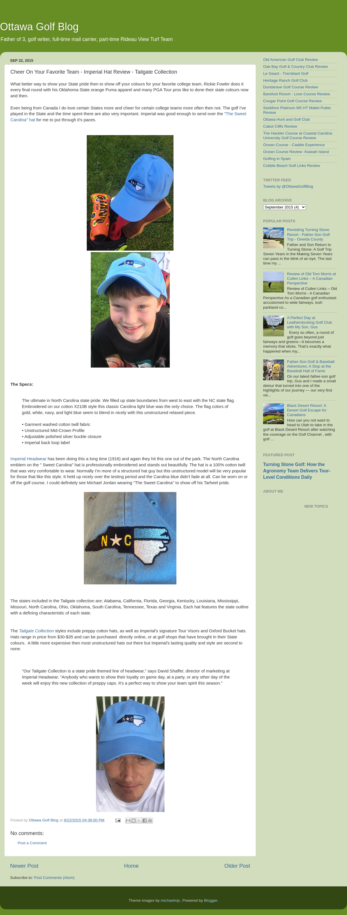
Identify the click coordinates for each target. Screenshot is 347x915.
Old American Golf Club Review (290, 59)
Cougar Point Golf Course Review (292, 101)
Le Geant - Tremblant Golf (285, 73)
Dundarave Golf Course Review (290, 87)
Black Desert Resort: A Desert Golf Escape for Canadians (306, 410)
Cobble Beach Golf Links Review (291, 165)
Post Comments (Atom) (54, 877)
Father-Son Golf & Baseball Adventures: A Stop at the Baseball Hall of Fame (310, 366)
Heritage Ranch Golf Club (285, 80)
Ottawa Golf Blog (39, 27)
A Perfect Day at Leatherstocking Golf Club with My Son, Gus (309, 322)
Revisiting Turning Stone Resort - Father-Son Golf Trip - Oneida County (308, 234)
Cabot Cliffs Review (280, 126)
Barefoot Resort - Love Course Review (296, 94)
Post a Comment (32, 843)
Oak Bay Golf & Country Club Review (295, 66)
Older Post (237, 866)
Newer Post (24, 866)
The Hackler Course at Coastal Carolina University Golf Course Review (297, 135)
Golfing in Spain (277, 158)
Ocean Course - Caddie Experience (294, 145)
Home (131, 866)
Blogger (210, 900)
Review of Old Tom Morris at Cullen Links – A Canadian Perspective (311, 278)
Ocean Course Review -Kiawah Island (296, 152)
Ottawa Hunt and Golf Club (286, 119)
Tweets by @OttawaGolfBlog (288, 186)
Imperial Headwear (28, 458)
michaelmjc (170, 900)
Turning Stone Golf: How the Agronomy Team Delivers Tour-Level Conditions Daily (297, 471)
